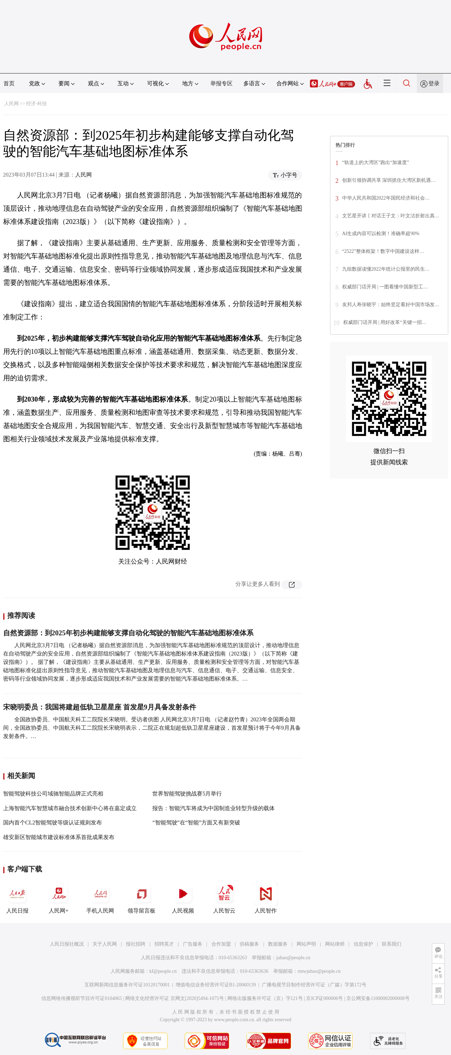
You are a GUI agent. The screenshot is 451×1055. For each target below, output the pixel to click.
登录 (434, 83)
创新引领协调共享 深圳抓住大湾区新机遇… (389, 180)
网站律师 (335, 944)
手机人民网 (100, 898)
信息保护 (363, 944)
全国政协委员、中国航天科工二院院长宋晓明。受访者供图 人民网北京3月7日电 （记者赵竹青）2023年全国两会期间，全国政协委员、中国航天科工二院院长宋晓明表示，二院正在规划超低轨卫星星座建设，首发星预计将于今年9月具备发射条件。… (152, 727)
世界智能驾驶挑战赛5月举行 (187, 794)
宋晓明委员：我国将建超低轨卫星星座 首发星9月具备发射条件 (99, 707)
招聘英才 (164, 944)
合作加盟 (221, 944)
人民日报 (17, 898)
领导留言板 (141, 898)
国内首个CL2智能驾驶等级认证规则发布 (52, 822)
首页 (9, 83)
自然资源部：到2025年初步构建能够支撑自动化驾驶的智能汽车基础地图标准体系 (128, 633)
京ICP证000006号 (324, 998)
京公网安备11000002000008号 (377, 998)
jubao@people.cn (293, 957)
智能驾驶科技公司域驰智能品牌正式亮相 (53, 794)
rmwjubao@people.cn (319, 971)
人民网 (11, 103)
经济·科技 (36, 103)
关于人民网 (104, 944)
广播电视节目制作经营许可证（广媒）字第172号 (314, 984)
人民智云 (224, 898)
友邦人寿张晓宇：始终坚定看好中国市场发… (391, 304)
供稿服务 (249, 944)
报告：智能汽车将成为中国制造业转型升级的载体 (213, 808)
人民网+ (59, 898)
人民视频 (183, 898)
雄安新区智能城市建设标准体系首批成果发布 (58, 837)
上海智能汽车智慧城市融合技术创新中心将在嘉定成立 (70, 808)
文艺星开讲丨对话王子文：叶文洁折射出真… (391, 215)
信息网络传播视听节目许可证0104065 (81, 998)
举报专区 (221, 83)
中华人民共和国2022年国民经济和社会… (386, 198)
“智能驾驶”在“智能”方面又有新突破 (196, 822)
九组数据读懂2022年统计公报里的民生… (386, 269)
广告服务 (192, 944)
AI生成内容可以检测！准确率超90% (380, 233)
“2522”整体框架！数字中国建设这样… (383, 251)
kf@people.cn (163, 971)
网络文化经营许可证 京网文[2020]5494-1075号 (174, 998)
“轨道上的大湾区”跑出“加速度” (375, 162)
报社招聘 (135, 944)
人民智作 (265, 898)
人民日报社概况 (67, 944)
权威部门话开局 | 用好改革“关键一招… (385, 322)
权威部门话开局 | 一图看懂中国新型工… (385, 286)
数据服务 (278, 944)
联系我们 (391, 944)
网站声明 (306, 944)
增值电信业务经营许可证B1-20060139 (216, 984)
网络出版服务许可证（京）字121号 (265, 998)
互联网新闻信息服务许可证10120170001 (127, 984)
